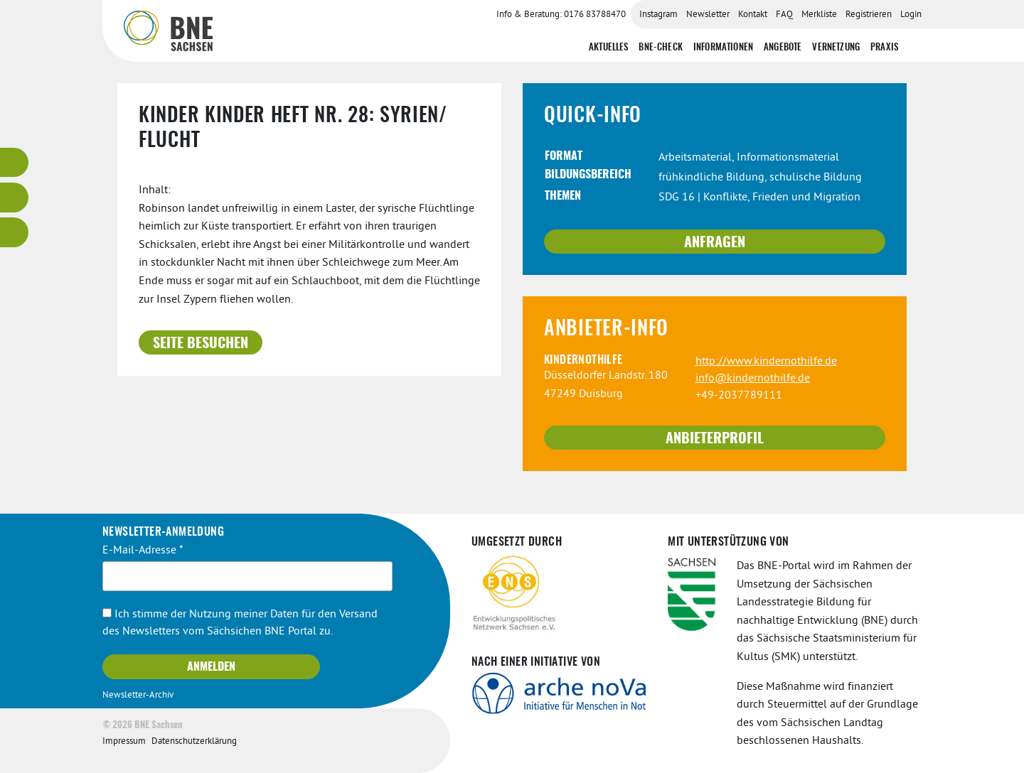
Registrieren (869, 15)
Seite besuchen (200, 344)
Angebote (782, 48)
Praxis (884, 48)
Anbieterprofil (715, 439)
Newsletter (708, 15)
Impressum (124, 741)
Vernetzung (836, 48)
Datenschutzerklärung (194, 741)
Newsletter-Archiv (138, 695)
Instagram (658, 15)
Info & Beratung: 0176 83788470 (561, 15)
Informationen (723, 48)
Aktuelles (608, 48)
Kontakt (752, 15)
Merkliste (819, 15)
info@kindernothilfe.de (752, 379)
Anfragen (714, 243)
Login (911, 15)
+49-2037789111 (738, 396)
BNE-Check (660, 48)
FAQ (784, 15)
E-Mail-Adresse (142, 551)
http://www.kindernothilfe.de (766, 362)
